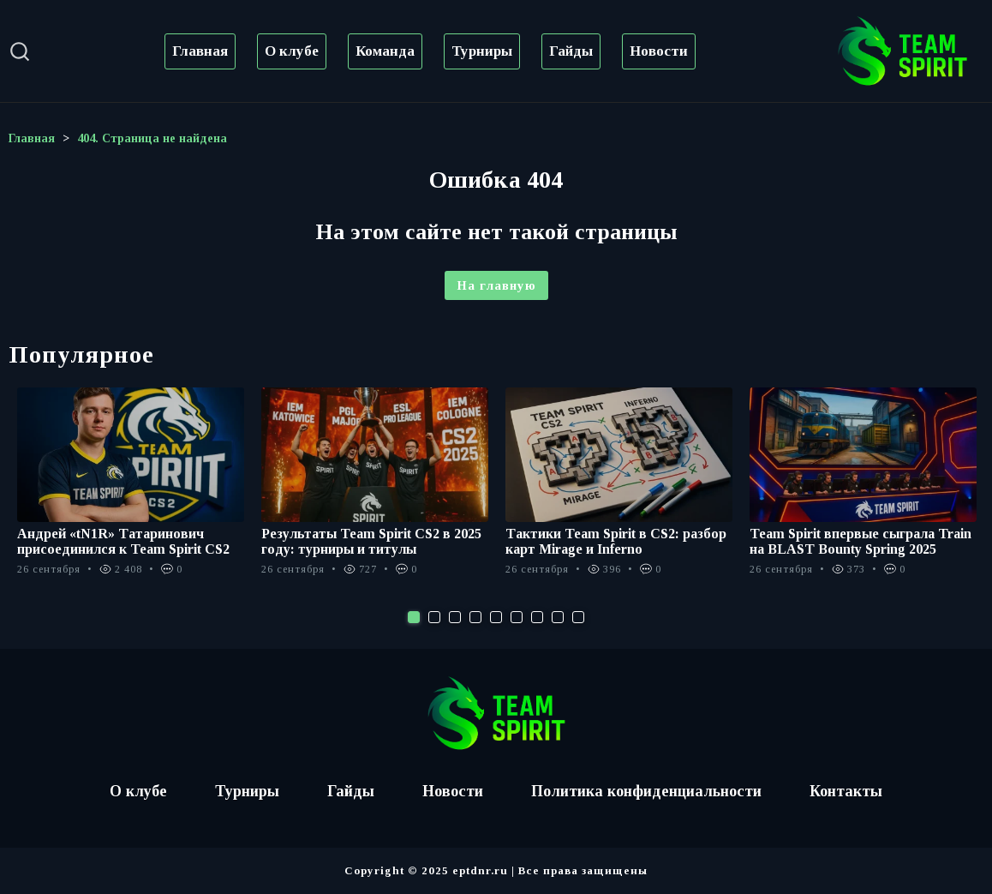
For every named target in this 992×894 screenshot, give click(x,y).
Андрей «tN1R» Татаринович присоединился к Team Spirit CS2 (123, 541)
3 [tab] (455, 617)
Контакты (846, 791)
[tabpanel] (131, 490)
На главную (496, 285)
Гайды (571, 51)
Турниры (481, 51)
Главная (200, 51)
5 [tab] (496, 617)
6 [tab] (517, 617)
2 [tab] (434, 617)
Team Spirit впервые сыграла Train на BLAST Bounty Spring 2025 (860, 541)
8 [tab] (558, 617)
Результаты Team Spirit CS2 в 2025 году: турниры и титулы (371, 541)
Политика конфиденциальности (646, 791)
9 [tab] (578, 617)
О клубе (292, 51)
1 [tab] (414, 617)
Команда (385, 51)
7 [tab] (537, 617)
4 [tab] (475, 617)
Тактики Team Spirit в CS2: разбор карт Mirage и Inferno (615, 541)
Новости (659, 51)
